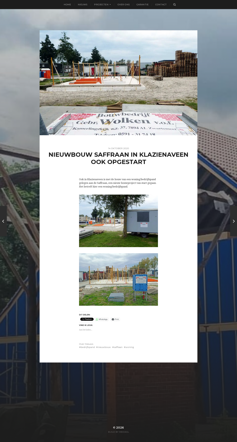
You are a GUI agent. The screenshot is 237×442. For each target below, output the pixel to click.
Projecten (101, 4)
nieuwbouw (104, 347)
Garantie (142, 4)
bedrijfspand (88, 347)
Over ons (123, 4)
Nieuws (83, 4)
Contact (161, 4)
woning (129, 347)
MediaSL (124, 432)
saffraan (118, 347)
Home (67, 4)
